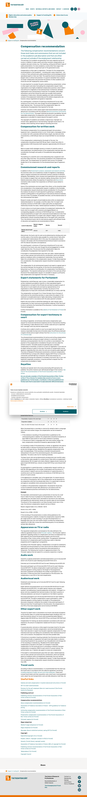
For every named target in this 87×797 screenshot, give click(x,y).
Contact (58, 9)
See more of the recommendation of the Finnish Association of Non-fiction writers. (43, 371)
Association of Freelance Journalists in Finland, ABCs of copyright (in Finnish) (43, 744)
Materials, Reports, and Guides (45, 9)
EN (79, 9)
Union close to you (62, 15)
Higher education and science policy (20, 15)
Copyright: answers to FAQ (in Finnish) (42, 738)
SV (75, 9)
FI (71, 9)
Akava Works (59, 180)
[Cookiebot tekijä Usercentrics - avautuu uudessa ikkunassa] (70, 384)
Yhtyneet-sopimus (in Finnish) (29, 719)
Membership (12, 17)
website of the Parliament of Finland (53, 309)
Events (32, 9)
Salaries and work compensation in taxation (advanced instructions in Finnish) (43, 683)
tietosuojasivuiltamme (16, 400)
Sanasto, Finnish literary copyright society (33, 741)
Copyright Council (26, 754)
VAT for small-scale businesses (30, 685)
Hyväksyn (65, 411)
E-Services (66, 9)
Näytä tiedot (70, 406)
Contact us (67, 776)
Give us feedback (69, 784)
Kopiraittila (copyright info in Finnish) (31, 736)
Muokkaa (43, 411)
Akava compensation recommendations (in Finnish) (35, 703)
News (27, 9)
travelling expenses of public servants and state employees (38, 672)
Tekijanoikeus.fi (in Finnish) (28, 751)
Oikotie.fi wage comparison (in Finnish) (32, 725)
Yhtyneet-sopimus (46, 533)
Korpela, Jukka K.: (26, 738)
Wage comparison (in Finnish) (29, 727)
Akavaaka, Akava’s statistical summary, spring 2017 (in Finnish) (39, 730)
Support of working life (44, 15)
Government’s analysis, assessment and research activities (48, 171)
